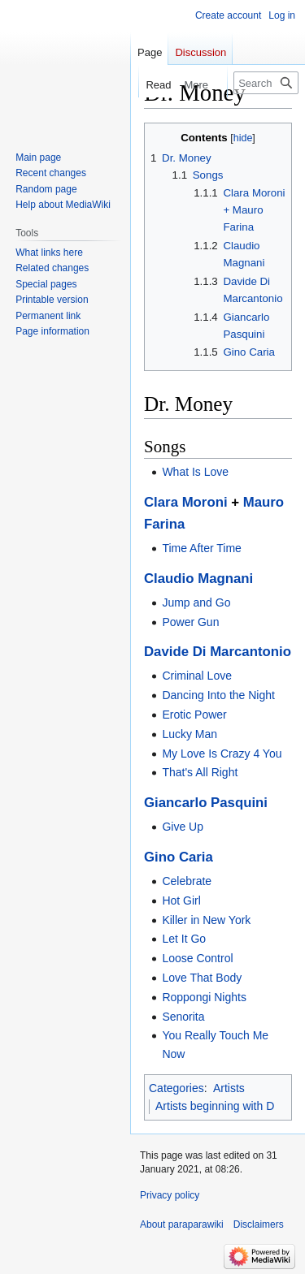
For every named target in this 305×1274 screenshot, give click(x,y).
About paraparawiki (182, 1224)
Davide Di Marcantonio (217, 651)
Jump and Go (196, 602)
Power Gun (190, 621)
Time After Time (202, 548)
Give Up (182, 826)
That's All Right (199, 772)
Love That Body (202, 977)
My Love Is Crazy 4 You (221, 753)
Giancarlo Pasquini (206, 802)
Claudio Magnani (198, 578)
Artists (229, 1088)
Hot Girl (181, 900)
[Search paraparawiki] (265, 82)
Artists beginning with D (214, 1105)
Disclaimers (258, 1224)
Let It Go (184, 938)
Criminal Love (197, 675)
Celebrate (186, 881)
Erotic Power (194, 714)
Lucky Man (189, 734)
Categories (176, 1088)
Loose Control (197, 958)
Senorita (183, 1016)
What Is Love (195, 471)
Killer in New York (206, 919)
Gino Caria (178, 857)
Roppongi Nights (204, 997)
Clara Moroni (186, 502)
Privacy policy (169, 1195)
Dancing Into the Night (218, 695)
